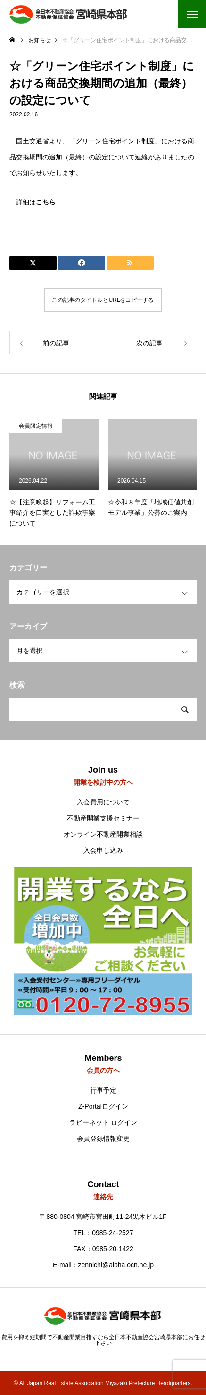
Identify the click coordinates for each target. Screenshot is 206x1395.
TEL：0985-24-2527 (103, 1232)
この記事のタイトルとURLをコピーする (103, 300)
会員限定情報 (36, 426)
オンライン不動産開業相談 (103, 834)
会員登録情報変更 (103, 1138)
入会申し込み (103, 850)
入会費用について (103, 802)
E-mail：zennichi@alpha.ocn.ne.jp (103, 1265)
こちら (46, 202)
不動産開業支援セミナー (103, 818)
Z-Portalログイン (103, 1106)
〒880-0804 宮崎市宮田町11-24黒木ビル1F (103, 1216)
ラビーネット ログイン (103, 1122)
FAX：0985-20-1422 (103, 1248)
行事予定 (103, 1090)
